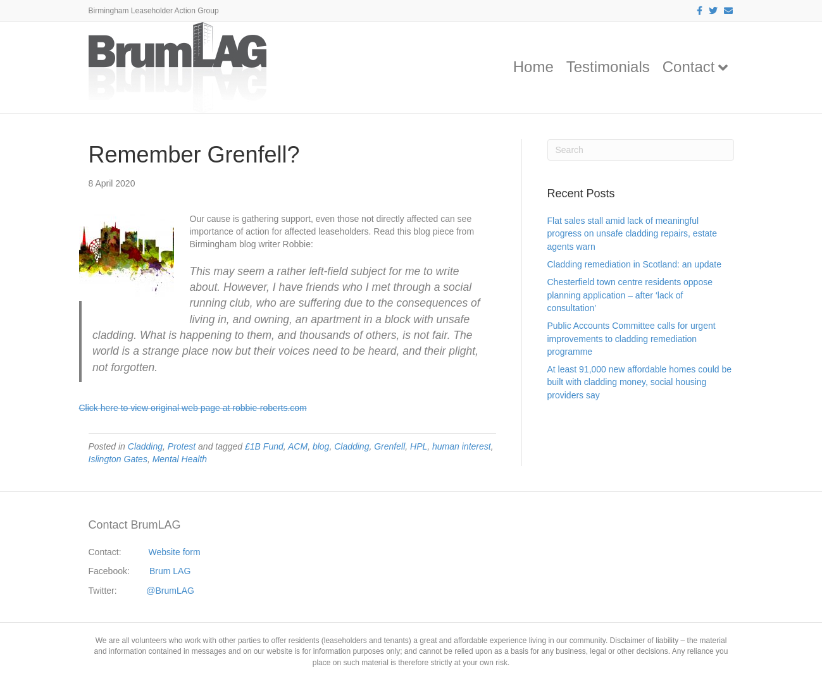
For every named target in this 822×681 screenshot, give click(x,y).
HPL (418, 446)
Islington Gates (118, 459)
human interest (461, 446)
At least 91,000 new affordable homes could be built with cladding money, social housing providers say (639, 382)
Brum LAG (169, 571)
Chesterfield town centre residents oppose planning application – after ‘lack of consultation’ (630, 295)
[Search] (640, 150)
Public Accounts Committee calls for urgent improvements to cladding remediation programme (631, 339)
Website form (174, 552)
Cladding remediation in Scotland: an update (634, 264)
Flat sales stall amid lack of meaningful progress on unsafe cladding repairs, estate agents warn (632, 234)
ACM (298, 446)
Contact (689, 66)
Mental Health (180, 459)
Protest (182, 446)
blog (321, 446)
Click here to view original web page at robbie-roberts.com (193, 408)
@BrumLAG (170, 591)
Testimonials (608, 66)
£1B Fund (264, 446)
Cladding (145, 446)
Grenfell (389, 446)
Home (533, 66)
